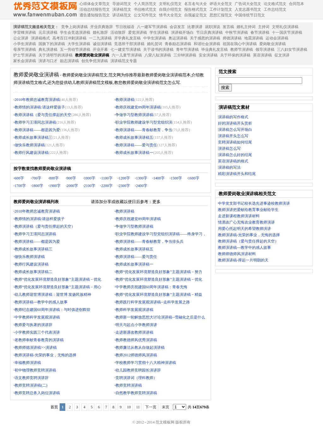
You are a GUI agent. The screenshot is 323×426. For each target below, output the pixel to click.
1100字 (107, 178)
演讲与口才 (47, 61)
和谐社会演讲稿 (207, 44)
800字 (54, 178)
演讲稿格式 (40, 38)
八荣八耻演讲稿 (157, 55)
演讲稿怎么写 (229, 148)
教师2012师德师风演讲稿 (136, 355)
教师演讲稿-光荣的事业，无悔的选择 (45, 355)
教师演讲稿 (124, 99)
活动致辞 (118, 32)
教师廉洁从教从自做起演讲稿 (140, 347)
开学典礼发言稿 (127, 38)
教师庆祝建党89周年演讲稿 (138, 107)
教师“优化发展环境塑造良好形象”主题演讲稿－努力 (158, 272)
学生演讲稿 (159, 32)
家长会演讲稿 (24, 61)
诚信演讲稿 (102, 44)
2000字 (72, 186)
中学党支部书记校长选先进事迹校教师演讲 (254, 203)
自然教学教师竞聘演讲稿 (136, 393)
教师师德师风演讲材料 (237, 254)
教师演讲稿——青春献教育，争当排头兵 (149, 241)
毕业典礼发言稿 (214, 49)
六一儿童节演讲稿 (127, 55)
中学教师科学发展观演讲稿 (37, 317)
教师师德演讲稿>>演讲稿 (36, 347)
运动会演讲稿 (277, 38)
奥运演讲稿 (177, 38)
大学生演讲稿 (79, 44)
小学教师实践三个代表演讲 (37, 332)
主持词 (263, 27)
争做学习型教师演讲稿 (134, 115)
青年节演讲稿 (187, 49)
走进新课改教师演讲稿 (134, 332)
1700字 (20, 186)
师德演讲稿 (232, 38)
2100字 (89, 186)
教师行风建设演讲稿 (32, 152)
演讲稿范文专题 (123, 61)
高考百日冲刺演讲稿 (69, 38)
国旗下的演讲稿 (51, 44)
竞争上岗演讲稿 (74, 27)
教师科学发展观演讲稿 (134, 309)
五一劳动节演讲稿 (75, 49)
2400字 (141, 186)
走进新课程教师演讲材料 (239, 216)
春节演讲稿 (259, 32)
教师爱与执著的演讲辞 (33, 325)
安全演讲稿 (208, 55)
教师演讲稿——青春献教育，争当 (143, 130)
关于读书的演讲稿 (158, 49)
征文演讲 (282, 55)
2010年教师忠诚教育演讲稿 (37, 99)
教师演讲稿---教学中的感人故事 (41, 302)
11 (138, 407)
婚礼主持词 (246, 27)
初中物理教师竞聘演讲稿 (35, 370)
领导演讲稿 (264, 49)
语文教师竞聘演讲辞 (32, 378)
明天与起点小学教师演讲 (136, 325)
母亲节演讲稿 (24, 49)
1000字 (89, 178)
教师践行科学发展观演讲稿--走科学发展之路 (152, 302)
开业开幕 (100, 49)
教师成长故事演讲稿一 (134, 152)
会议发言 (177, 27)
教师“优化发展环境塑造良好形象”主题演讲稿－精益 (158, 294)
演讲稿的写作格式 (233, 117)
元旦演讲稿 (47, 32)
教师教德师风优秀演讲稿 (136, 340)
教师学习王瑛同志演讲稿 (35, 122)
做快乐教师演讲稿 (30, 145)
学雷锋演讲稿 (24, 32)
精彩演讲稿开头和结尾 (237, 174)
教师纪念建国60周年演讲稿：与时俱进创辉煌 (52, 309)
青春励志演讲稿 (178, 44)
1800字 (37, 186)
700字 (36, 178)
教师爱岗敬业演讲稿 (92, 55)
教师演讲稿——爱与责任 (136, 145)
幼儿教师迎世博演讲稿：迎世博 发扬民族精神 (53, 294)
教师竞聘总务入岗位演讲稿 (37, 393)
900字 (71, 178)
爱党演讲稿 (137, 32)
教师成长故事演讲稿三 (33, 137)
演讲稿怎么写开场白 (235, 129)
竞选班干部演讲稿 (129, 44)
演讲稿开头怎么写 (233, 136)
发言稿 (228, 27)
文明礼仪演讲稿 (285, 27)
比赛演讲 (195, 27)
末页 (165, 407)
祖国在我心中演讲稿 (240, 44)
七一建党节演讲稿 (125, 49)
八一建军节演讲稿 (152, 27)
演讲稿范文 (22, 27)
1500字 (176, 178)
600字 (19, 178)
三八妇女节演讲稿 (292, 49)
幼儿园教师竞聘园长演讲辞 (138, 370)
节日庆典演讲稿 (209, 32)
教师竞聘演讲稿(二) (31, 385)
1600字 (193, 178)
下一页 (150, 407)
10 (129, 407)
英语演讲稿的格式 (233, 161)
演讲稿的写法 (229, 167)
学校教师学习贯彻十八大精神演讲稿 (145, 362)
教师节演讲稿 (241, 49)
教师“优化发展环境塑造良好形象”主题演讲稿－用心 (58, 287)
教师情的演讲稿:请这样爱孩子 (40, 107)
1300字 (141, 178)
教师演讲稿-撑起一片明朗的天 (243, 260)
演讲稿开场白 (182, 32)
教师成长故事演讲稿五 (134, 137)
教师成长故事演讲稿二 (33, 272)
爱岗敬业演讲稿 (272, 44)
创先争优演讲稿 (94, 61)
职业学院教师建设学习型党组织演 (143, 122)
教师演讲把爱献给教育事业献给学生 (248, 209)
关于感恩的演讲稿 (205, 38)
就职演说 (212, 27)
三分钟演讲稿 (184, 55)
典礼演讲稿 (47, 49)
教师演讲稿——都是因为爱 (37, 130)
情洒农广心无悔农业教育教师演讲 (246, 222)
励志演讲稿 (69, 61)
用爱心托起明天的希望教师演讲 (244, 228)
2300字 (124, 186)
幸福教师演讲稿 (28, 362)
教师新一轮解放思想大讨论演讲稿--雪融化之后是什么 (160, 317)
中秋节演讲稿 (236, 32)
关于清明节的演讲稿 (55, 55)
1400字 (159, 178)
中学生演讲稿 (154, 38)
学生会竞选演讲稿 (75, 32)
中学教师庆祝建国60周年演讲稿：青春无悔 (151, 287)
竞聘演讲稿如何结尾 (235, 142)
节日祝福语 (124, 27)
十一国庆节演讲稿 (287, 32)
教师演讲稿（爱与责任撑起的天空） (45, 226)
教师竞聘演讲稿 (128, 385)
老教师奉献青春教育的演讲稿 (39, 340)
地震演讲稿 (253, 38)
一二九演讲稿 (100, 38)
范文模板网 (44, 9)
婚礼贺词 (154, 44)
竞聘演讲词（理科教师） (136, 378)
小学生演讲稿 (24, 44)
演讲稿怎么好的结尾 (235, 155)
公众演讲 (20, 38)
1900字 (55, 186)
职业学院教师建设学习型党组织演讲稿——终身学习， (160, 234)
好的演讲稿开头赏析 (235, 123)
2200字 (107, 186)
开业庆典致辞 (101, 27)
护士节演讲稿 (24, 55)
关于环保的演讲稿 (235, 55)
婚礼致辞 (100, 32)
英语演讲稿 (262, 55)
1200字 (124, 178)
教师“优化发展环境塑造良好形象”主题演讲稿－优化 (58, 279)
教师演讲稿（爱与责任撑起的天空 (43, 115)
